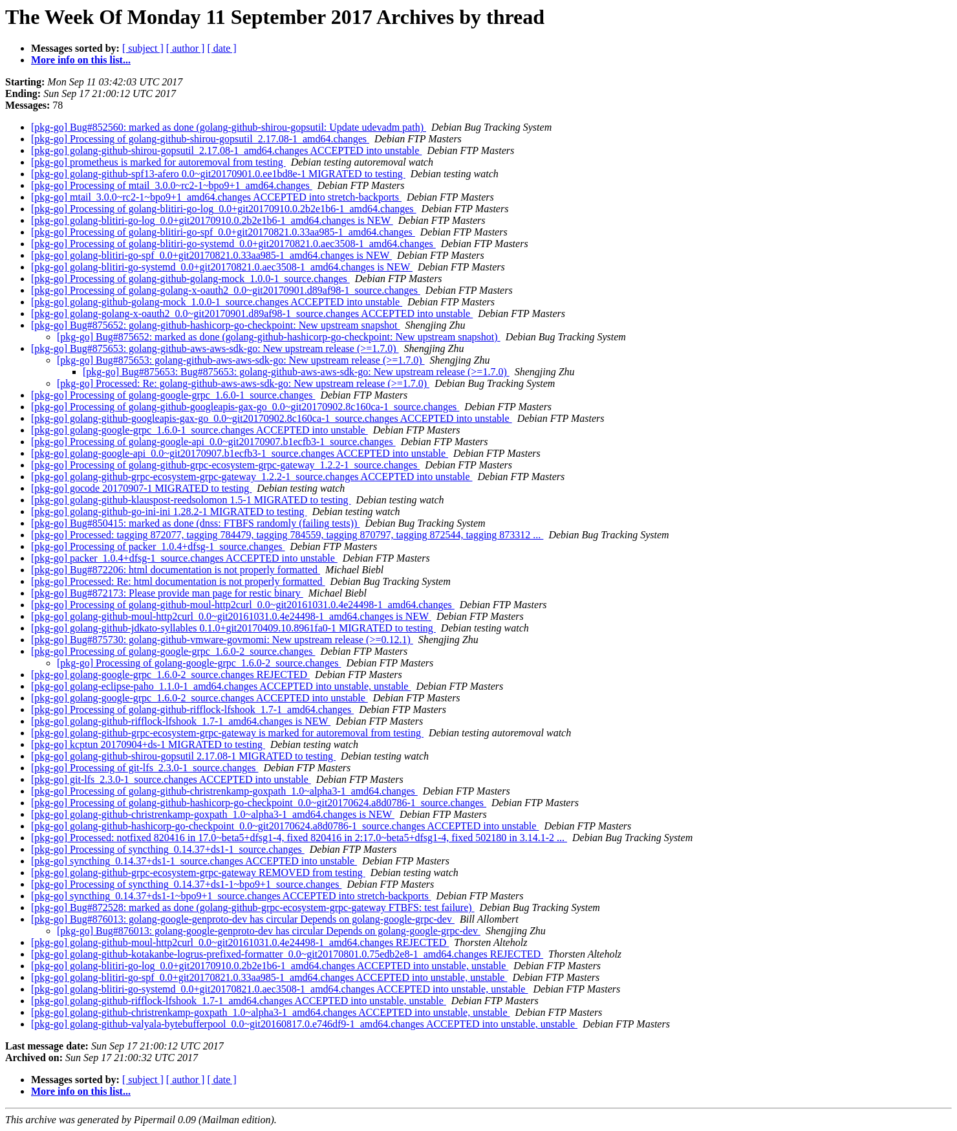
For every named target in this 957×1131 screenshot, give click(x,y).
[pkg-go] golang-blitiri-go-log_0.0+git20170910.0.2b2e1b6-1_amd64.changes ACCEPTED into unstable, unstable (269, 965)
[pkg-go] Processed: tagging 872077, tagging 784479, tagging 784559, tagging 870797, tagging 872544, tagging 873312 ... (287, 534)
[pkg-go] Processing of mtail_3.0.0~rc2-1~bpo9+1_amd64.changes (171, 185)
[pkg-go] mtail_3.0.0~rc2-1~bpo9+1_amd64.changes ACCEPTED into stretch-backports (216, 197)
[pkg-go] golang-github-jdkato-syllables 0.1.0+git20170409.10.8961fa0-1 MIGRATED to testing (233, 627)
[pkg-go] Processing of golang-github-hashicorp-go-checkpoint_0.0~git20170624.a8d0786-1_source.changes (258, 802)
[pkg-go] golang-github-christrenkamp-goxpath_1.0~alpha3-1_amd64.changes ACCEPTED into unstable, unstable (270, 1012)
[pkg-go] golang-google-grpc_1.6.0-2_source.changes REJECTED (170, 674)
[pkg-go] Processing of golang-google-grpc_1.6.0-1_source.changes (173, 395)
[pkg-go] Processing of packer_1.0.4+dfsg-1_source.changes (158, 546)
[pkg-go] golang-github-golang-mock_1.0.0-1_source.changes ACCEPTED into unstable (216, 301)
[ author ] (185, 48)
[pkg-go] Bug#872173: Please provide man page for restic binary (167, 592)
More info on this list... (81, 59)
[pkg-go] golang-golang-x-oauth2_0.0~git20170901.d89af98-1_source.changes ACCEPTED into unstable (252, 313)
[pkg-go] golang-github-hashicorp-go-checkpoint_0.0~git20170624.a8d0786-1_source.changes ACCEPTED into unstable (285, 825)
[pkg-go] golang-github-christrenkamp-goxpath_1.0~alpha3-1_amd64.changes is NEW (212, 814)
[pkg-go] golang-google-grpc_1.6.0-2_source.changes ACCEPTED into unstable (199, 697)
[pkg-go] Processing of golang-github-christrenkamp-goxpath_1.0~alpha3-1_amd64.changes (224, 790)
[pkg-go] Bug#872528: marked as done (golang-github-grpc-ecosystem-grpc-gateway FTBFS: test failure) (253, 907)
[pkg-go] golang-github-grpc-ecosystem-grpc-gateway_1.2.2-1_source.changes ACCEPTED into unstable (252, 476)
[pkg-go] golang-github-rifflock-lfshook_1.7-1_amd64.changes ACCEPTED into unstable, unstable (238, 1000)
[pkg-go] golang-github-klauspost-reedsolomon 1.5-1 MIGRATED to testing (191, 499)
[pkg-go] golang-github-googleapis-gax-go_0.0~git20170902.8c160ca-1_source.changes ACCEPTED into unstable (271, 418)
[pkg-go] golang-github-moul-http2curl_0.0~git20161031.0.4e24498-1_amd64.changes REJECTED (240, 942)
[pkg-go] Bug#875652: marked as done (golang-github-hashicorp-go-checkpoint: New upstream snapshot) (278, 336)
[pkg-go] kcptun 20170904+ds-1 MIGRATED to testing (148, 744)
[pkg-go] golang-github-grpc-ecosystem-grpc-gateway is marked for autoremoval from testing (227, 732)
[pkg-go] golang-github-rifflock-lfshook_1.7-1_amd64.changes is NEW (180, 721)
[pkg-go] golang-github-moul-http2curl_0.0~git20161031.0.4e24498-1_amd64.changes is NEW (231, 616)
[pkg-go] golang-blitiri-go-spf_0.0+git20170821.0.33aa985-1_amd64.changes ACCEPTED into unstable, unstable (269, 977)
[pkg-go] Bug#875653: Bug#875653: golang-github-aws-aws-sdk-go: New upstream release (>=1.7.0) (296, 371)
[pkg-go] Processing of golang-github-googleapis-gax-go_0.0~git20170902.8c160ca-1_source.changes (245, 406)
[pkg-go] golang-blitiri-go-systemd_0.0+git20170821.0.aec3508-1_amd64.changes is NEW (222, 266)
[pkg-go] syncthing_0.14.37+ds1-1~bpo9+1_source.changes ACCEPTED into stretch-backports (231, 895)
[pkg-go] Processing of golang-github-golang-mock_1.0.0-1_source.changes (190, 278)
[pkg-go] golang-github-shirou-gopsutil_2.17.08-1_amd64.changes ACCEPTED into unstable (226, 150)
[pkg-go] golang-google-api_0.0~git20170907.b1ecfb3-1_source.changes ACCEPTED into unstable (239, 453)
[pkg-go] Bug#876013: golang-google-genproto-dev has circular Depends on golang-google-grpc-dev (243, 919)
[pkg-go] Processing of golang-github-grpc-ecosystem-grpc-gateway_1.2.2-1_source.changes (225, 464)
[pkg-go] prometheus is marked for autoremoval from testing (158, 162)
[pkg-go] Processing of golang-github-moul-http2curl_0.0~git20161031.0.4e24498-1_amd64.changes (243, 604)
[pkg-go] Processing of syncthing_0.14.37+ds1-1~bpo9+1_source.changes (186, 884)
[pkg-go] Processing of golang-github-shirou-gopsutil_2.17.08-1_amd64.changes (200, 138)
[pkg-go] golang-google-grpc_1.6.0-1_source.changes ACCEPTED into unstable (199, 429)
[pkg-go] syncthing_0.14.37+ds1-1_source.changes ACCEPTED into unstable (194, 860)
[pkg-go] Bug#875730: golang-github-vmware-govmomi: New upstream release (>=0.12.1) (222, 639)
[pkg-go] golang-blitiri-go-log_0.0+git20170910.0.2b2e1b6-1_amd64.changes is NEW (212, 220)
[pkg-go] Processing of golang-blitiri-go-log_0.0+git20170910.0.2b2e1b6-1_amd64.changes (223, 208)
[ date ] (221, 48)
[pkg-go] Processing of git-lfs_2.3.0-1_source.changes (144, 767)
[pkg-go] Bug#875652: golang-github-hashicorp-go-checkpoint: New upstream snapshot (215, 325)
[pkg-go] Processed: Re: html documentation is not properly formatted (178, 581)
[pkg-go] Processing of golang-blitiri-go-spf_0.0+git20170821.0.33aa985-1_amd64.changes (223, 231)
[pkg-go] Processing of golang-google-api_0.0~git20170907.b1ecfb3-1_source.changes (213, 441)
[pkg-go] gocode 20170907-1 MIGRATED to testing (141, 488)
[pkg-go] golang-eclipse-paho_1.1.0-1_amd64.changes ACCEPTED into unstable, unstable (221, 686)
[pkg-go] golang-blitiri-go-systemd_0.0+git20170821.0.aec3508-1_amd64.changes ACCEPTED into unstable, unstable (279, 988)
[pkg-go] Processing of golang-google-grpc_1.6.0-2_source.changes (173, 651)
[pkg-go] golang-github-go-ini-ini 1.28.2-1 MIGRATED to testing (169, 511)
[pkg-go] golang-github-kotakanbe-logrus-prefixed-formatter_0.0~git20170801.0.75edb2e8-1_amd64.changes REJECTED (287, 954)
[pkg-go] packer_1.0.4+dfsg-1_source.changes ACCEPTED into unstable (184, 558)
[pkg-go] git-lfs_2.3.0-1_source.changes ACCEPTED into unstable (171, 779)
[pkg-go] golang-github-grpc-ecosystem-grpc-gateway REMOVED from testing (198, 872)
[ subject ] (143, 48)
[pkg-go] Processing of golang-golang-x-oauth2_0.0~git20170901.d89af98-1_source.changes (225, 290)
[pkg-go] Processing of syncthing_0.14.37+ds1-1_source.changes (168, 849)
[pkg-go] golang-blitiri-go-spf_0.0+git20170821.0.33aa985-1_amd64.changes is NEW (211, 255)
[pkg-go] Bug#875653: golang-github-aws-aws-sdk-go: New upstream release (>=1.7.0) (215, 348)
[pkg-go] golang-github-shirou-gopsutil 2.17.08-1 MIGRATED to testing (183, 756)
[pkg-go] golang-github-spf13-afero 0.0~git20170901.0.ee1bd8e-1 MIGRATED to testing (218, 173)
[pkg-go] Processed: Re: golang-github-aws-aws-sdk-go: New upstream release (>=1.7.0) (243, 383)
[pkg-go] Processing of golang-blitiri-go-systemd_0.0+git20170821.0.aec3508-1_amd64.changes (233, 243)
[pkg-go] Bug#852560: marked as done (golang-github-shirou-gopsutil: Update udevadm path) (228, 127)
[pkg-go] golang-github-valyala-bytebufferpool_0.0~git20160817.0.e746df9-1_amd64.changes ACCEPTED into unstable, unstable (304, 1023)
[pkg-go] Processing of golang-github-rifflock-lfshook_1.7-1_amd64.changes (192, 709)
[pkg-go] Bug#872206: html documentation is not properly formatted (175, 569)
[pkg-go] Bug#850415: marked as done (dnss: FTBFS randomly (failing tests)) (195, 523)
